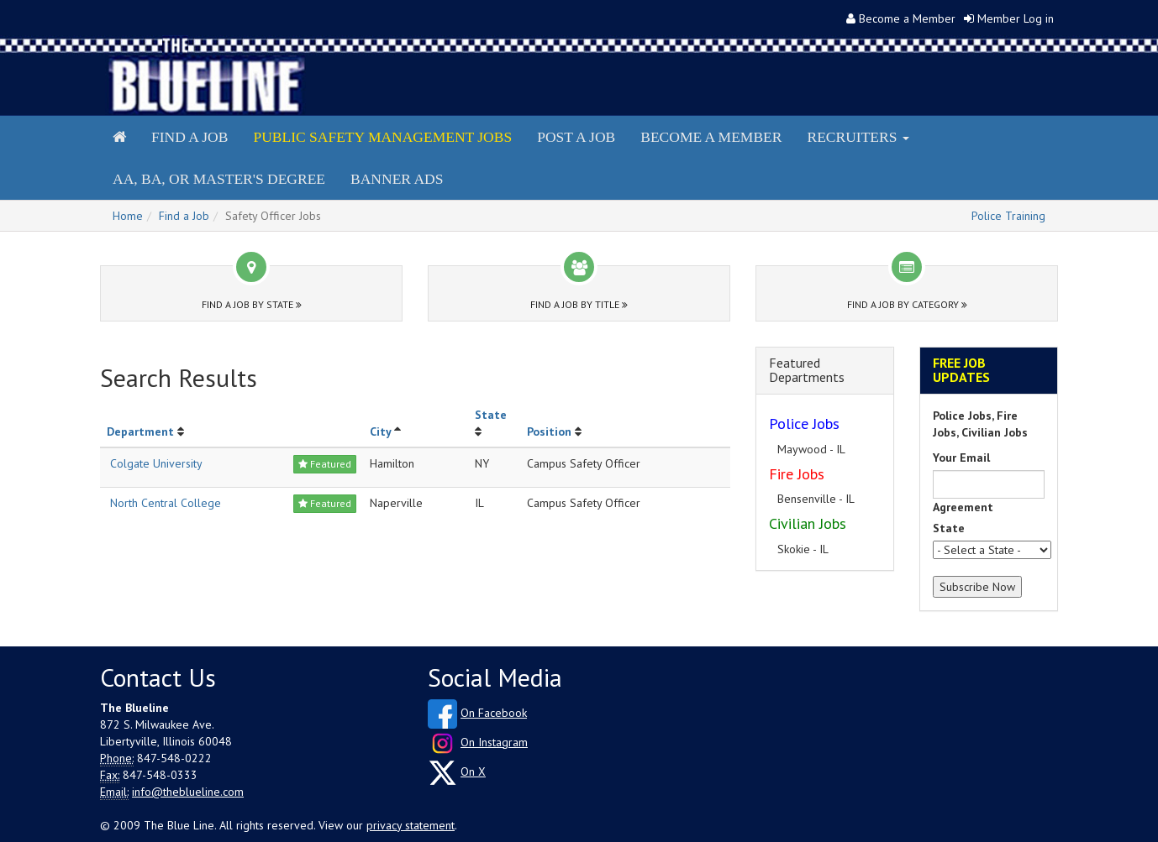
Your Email (961, 457)
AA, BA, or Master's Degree (219, 178)
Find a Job (189, 136)
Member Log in (1015, 18)
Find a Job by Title (579, 304)
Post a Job (576, 136)
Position (549, 431)
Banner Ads (396, 178)
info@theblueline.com (188, 791)
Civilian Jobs (807, 523)
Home (128, 215)
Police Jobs (804, 423)
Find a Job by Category (907, 304)
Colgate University (156, 463)
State (491, 414)
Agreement (963, 507)
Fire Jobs (796, 474)
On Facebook (494, 712)
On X (473, 771)
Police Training (1008, 215)
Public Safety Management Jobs (382, 136)
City (380, 431)
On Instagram (494, 742)
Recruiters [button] (857, 136)
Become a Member (907, 18)
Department (140, 431)
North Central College (165, 502)
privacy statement (410, 825)
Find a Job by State (252, 304)
